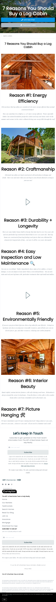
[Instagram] (11, 484)
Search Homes (8, 509)
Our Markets (7, 503)
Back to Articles (7, 36)
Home (4, 499)
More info (10, 595)
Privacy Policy (28, 568)
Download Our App (10, 526)
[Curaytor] (9, 493)
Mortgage (6, 522)
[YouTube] (8, 484)
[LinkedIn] (5, 484)
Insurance (6, 519)
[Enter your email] (29, 447)
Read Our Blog (8, 512)
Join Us (5, 516)
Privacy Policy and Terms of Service (11, 553)
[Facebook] (2, 484)
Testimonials (7, 506)
